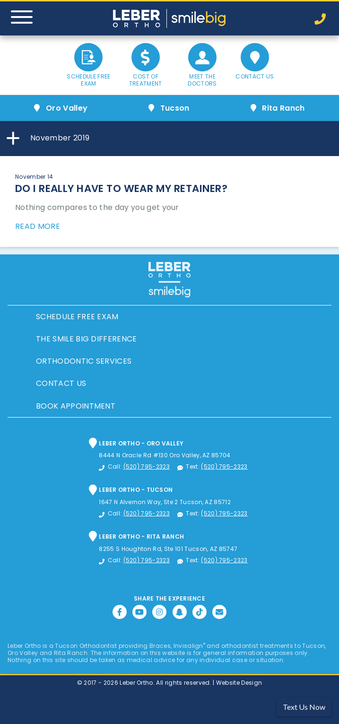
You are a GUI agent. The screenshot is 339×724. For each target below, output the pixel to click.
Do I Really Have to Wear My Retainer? (121, 188)
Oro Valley (66, 108)
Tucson (175, 108)
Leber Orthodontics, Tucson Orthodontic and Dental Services (169, 18)
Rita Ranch (283, 108)
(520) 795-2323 (146, 466)
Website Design (239, 683)
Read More (37, 226)
